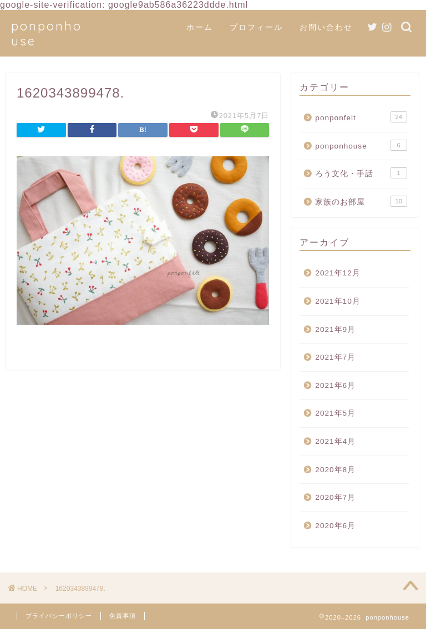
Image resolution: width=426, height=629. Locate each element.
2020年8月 (335, 470)
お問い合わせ (326, 27)
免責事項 (122, 615)
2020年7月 (335, 497)
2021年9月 (335, 329)
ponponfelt (361, 116)
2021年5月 (335, 413)
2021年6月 (335, 385)
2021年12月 (337, 273)
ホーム (199, 27)
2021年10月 (337, 301)
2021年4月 (335, 441)
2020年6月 (335, 525)
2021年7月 (335, 357)
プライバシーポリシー (59, 615)
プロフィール (256, 27)
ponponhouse (361, 145)
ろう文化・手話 (361, 172)
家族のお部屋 (361, 201)
